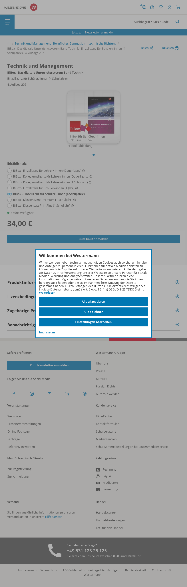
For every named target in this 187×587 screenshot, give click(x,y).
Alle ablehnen (94, 312)
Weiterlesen (47, 293)
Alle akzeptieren (93, 302)
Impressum (47, 333)
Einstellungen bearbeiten (93, 322)
